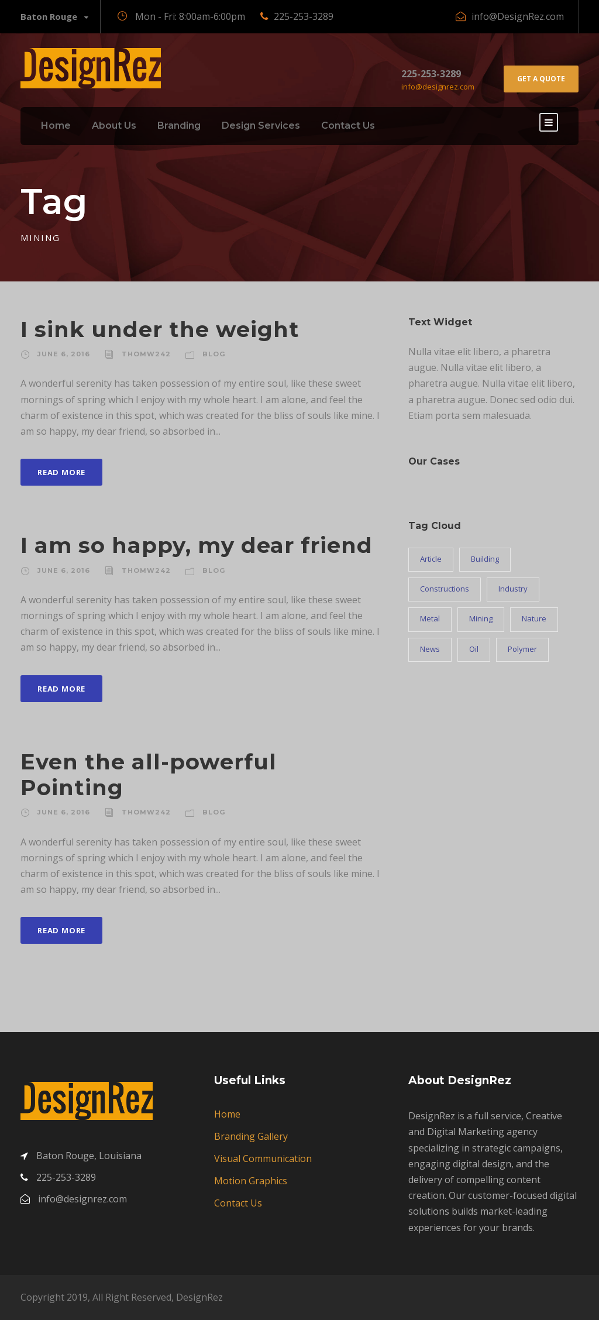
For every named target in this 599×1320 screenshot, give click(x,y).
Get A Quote (541, 79)
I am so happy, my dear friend (196, 545)
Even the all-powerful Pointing (148, 774)
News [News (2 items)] (430, 649)
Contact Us (348, 125)
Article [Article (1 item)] (431, 559)
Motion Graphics (250, 1180)
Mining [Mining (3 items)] (481, 618)
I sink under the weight (160, 329)
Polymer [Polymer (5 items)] (522, 649)
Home (56, 125)
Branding (179, 125)
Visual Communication (263, 1158)
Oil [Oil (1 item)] (473, 649)
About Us (114, 125)
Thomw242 (146, 354)
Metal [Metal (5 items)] (430, 618)
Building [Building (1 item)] (485, 559)
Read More (61, 472)
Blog (213, 354)
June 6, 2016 (63, 354)
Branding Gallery (251, 1136)
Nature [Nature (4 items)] (534, 618)
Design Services (261, 125)
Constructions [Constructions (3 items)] (444, 588)
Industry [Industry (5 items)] (513, 588)
